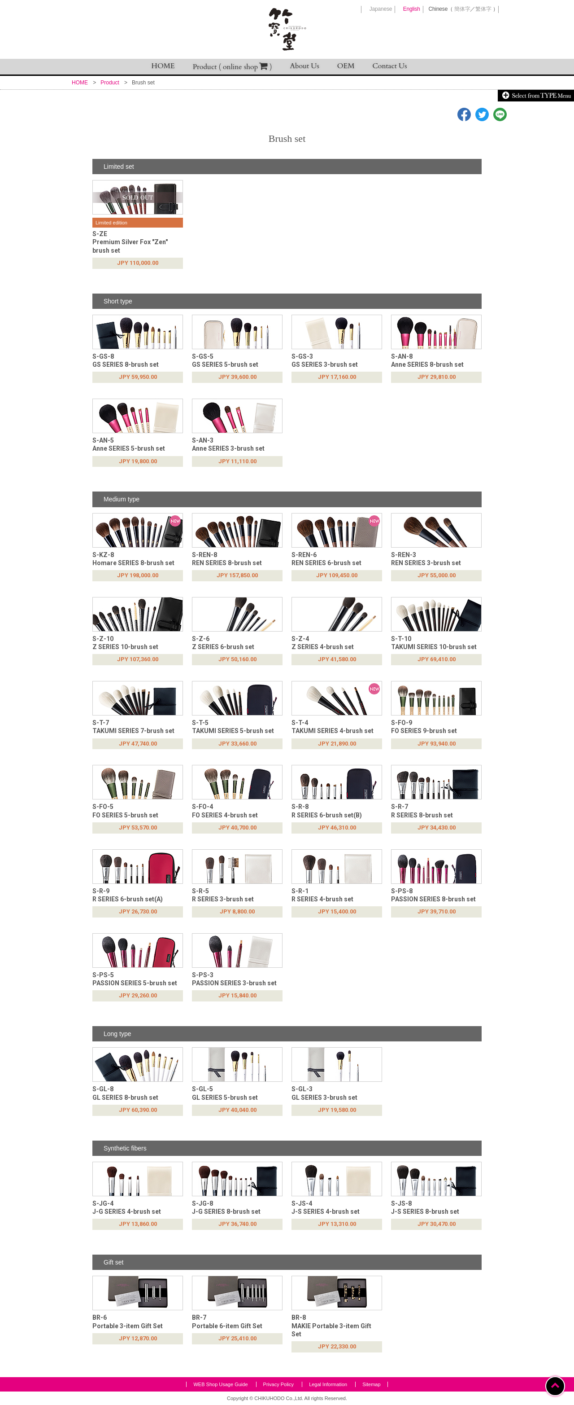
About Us (304, 66)
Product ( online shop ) (232, 66)
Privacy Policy (278, 1384)
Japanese (381, 9)
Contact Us (390, 66)
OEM (346, 66)
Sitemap (371, 1384)
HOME (163, 66)
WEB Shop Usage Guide (220, 1384)
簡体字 (462, 9)
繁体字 (483, 9)
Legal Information (328, 1384)
